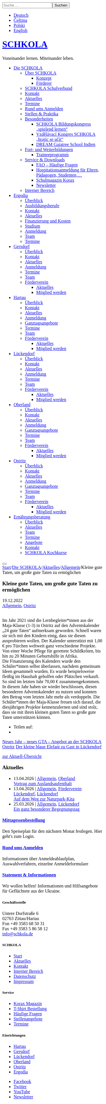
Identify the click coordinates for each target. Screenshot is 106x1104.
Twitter (20, 1086)
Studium (32, 226)
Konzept (43, 78)
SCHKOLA (24, 44)
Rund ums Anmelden (44, 108)
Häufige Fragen (28, 1013)
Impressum (24, 981)
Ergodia (21, 195)
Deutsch (21, 15)
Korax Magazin (28, 1003)
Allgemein (70, 567)
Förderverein (36, 282)
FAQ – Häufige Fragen (57, 164)
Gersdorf (22, 246)
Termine (32, 103)
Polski (19, 25)
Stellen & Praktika (41, 113)
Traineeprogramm (52, 154)
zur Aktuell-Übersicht (22, 756)
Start (6, 567)
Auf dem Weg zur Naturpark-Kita (44, 798)
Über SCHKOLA (41, 73)
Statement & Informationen (29, 874)
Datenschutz (25, 976)
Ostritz (20, 460)
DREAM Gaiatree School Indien (65, 144)
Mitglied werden (51, 292)
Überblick (34, 200)
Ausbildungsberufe (42, 205)
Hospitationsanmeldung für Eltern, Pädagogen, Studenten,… (67, 172)
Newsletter (46, 185)
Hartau (20, 297)
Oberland (22, 404)
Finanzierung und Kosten (48, 221)
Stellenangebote (28, 1018)
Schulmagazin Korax (55, 180)
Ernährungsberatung (32, 516)
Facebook (22, 1081)
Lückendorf (24, 353)
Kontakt (32, 93)
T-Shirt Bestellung (30, 1008)
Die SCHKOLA (28, 67)
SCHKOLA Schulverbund (48, 88)
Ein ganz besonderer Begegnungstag (46, 809)
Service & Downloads (45, 159)
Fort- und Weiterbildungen (49, 149)
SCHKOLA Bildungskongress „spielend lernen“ (63, 127)
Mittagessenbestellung (23, 820)
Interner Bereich (39, 190)
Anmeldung (35, 231)
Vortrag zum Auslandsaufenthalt (43, 783)
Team (30, 236)
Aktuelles (33, 98)
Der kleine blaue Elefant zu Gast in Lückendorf (58, 746)
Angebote (33, 542)
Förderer (44, 83)
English (20, 30)
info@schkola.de (17, 933)
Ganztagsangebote (41, 323)
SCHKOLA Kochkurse (46, 552)
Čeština (20, 20)
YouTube (22, 1091)
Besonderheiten (39, 118)
